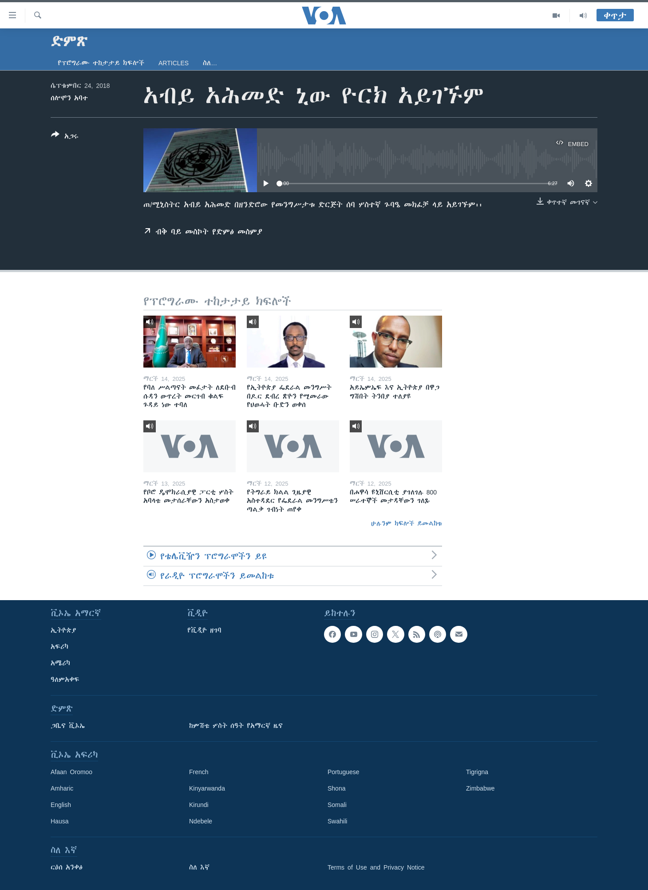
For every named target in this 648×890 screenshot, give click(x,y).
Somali (337, 805)
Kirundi (199, 805)
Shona (336, 788)
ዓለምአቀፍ (65, 680)
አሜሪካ (60, 663)
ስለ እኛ (199, 867)
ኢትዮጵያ (63, 630)
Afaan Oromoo (71, 772)
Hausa (59, 821)
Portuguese (344, 772)
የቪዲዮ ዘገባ (204, 630)
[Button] (65, 137)
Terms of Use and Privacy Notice (376, 867)
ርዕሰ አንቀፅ (67, 867)
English (61, 805)
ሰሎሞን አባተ (69, 98)
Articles (173, 63)
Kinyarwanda (207, 788)
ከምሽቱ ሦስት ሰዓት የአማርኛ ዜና (236, 726)
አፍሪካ (59, 647)
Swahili (337, 821)
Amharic (62, 788)
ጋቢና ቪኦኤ (68, 726)
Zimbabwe (480, 788)
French (199, 772)
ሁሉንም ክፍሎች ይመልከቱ (406, 523)
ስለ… (210, 63)
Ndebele (200, 821)
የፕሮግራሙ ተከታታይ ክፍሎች (101, 63)
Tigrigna (477, 772)
